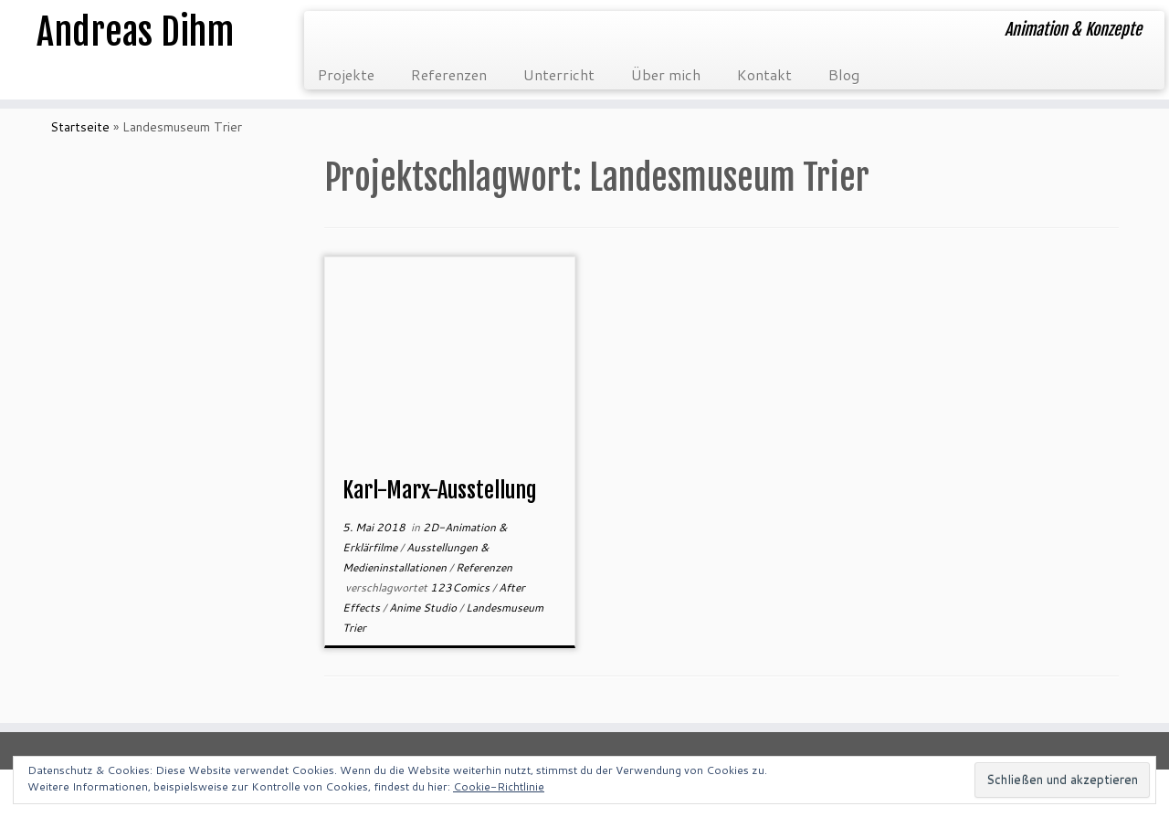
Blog (843, 74)
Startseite (80, 127)
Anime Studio (424, 607)
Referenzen (449, 74)
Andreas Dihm (135, 32)
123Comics (461, 587)
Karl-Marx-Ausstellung (439, 490)
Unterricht (559, 74)
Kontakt (764, 74)
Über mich (665, 74)
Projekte (346, 74)
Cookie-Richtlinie (498, 786)
